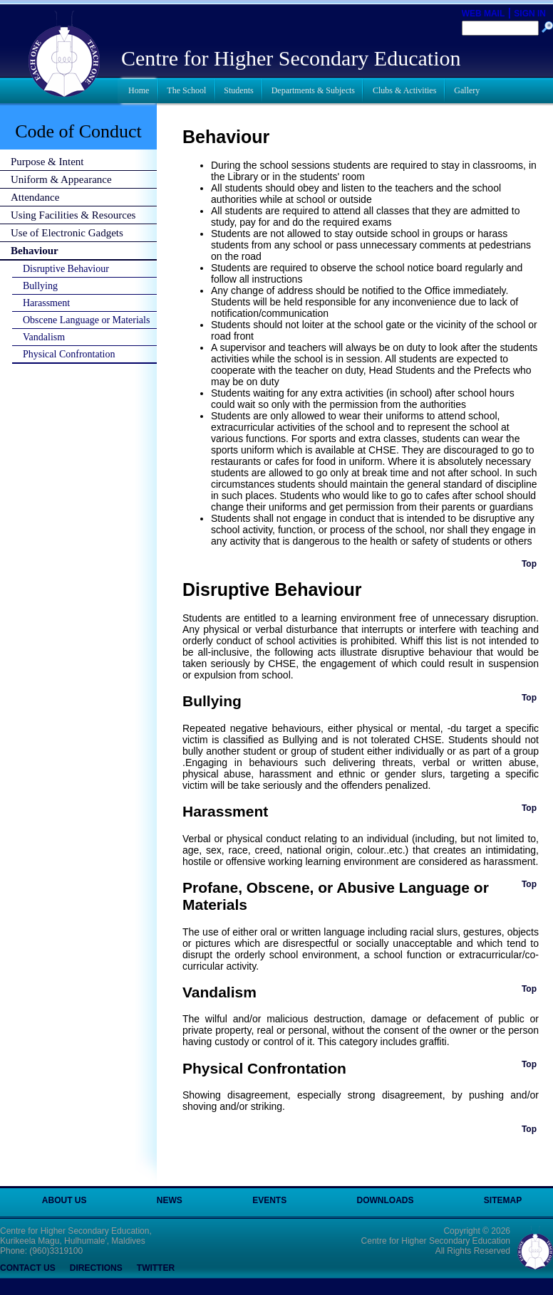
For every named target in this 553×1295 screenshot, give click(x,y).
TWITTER (156, 1268)
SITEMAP (503, 1200)
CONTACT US (28, 1268)
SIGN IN (530, 14)
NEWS (169, 1200)
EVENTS (269, 1200)
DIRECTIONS (96, 1268)
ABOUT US (64, 1200)
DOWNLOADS (385, 1200)
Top (529, 564)
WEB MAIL (483, 14)
